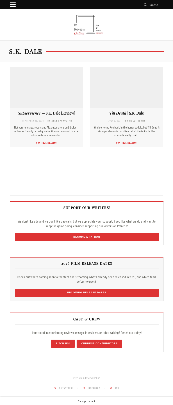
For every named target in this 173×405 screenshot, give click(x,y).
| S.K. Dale (126, 112)
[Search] (145, 4)
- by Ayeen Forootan (59, 120)
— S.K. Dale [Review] (46, 112)
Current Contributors (99, 343)
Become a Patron (86, 237)
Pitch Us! (63, 343)
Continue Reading (46, 142)
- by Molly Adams (134, 120)
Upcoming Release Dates (86, 292)
